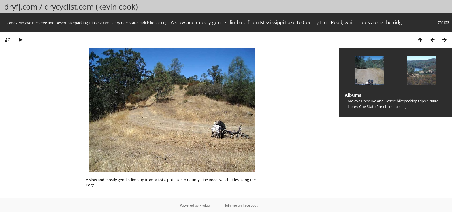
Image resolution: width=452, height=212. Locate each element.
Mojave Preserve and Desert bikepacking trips (57, 22)
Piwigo (204, 205)
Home (10, 22)
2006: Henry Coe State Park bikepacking (133, 22)
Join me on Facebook (241, 205)
